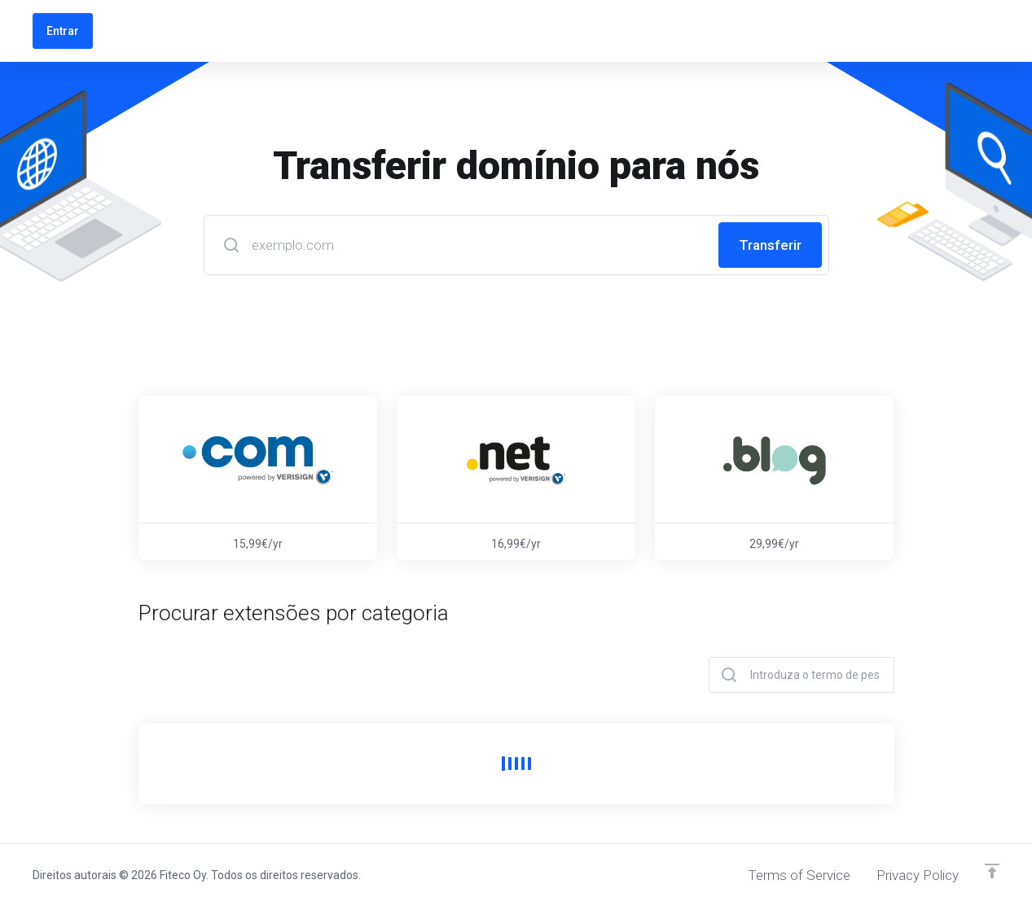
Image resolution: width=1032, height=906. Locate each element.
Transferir (770, 245)
